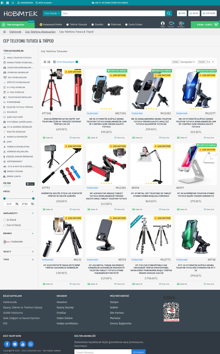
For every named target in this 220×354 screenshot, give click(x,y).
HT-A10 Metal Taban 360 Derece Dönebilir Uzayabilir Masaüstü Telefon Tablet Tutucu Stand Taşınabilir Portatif (106, 267)
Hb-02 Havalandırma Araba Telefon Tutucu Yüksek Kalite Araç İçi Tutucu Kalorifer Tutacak (151, 121)
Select (7, 251)
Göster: (203, 62)
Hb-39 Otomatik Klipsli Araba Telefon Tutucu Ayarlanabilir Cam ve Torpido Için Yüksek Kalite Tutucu (196, 123)
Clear (31, 184)
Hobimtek (92, 113)
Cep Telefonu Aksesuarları (40, 31)
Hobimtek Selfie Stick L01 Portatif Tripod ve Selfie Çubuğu (61, 193)
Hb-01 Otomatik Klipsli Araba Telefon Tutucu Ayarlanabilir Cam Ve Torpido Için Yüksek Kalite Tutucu (106, 123)
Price (6, 191)
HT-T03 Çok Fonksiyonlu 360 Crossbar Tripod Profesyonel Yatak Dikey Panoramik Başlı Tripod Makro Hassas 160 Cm (151, 267)
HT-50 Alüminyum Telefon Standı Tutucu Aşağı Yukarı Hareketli (195, 193)
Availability (10, 213)
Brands (7, 233)
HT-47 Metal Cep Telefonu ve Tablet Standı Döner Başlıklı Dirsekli (151, 193)
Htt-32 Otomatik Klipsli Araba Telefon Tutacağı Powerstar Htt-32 (196, 266)
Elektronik (15, 31)
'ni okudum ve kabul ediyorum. (107, 349)
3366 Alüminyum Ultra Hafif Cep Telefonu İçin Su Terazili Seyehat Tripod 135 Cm (61, 121)
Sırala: (172, 62)
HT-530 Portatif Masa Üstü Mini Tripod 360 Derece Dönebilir (61, 264)
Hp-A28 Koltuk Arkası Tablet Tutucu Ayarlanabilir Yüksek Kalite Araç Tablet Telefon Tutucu (106, 195)
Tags (6, 259)
